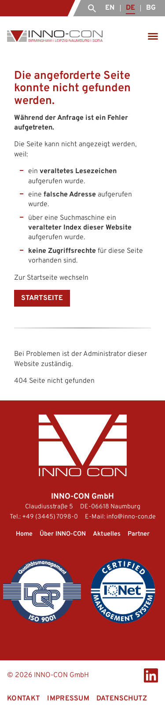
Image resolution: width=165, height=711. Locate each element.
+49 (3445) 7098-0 (50, 517)
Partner (139, 534)
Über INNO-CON (63, 534)
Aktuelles (107, 534)
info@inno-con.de (131, 517)
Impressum (68, 698)
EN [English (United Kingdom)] (109, 8)
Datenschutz (121, 698)
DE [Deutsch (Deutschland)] (130, 8)
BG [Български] (151, 8)
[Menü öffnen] (153, 36)
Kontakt (23, 698)
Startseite (42, 298)
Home (24, 534)
